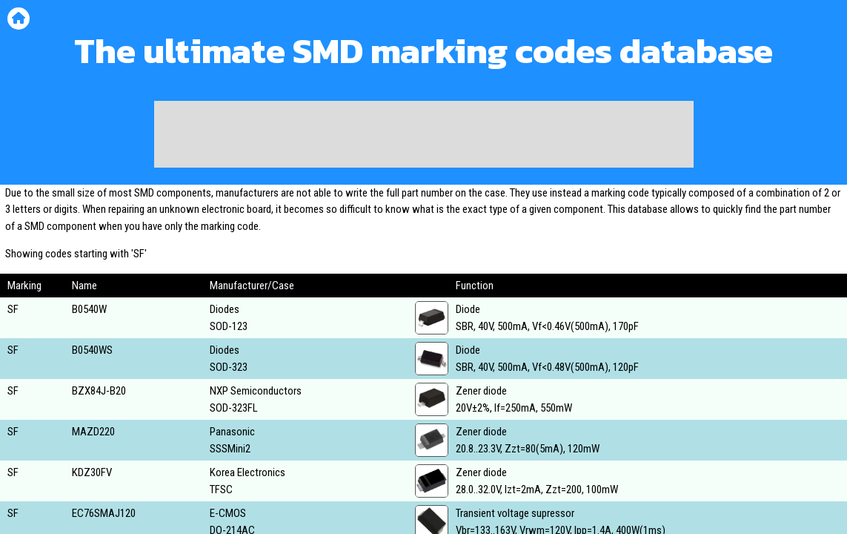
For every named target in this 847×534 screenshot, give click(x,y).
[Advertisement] (424, 134)
